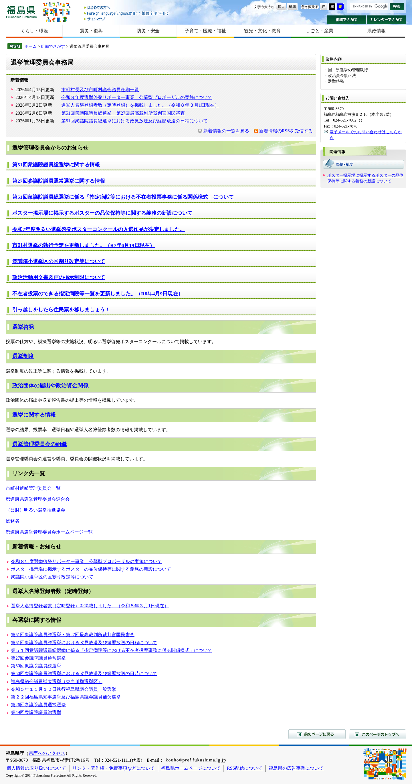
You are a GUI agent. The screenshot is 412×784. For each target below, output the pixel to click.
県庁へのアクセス (47, 753)
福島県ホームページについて (191, 768)
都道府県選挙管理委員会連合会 (38, 499)
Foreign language (127, 13)
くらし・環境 (34, 30)
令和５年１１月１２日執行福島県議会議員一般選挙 (63, 689)
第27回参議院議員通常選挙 (38, 658)
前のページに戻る (317, 734)
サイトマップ (127, 18)
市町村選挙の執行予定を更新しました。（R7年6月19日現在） (83, 245)
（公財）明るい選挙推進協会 (35, 510)
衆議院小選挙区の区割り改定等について (58, 261)
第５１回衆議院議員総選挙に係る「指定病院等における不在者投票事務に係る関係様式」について (111, 650)
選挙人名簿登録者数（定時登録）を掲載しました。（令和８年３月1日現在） (140, 105)
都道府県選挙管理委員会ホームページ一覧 (49, 532)
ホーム (31, 46)
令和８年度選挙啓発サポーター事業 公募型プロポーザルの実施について (136, 97)
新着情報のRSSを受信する (286, 130)
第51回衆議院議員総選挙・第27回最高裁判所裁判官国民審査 (123, 113)
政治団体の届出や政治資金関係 (50, 386)
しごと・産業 (319, 30)
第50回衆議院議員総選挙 (36, 665)
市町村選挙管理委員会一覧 (33, 488)
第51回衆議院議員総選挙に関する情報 (56, 165)
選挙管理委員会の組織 (39, 444)
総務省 (12, 521)
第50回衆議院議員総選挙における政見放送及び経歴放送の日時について (84, 673)
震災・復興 (91, 30)
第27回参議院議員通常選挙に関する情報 (58, 181)
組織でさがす (346, 19)
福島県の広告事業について (296, 768)
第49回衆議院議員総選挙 (36, 712)
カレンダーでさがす (386, 19)
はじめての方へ (127, 8)
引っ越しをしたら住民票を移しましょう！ (61, 310)
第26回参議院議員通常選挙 (38, 704)
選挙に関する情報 (34, 415)
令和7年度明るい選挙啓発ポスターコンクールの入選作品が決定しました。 (98, 229)
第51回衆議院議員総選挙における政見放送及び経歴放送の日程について (134, 120)
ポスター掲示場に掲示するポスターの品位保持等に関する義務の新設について (102, 213)
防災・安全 (148, 30)
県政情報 (376, 30)
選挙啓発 (23, 327)
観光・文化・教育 (262, 30)
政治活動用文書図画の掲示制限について (58, 277)
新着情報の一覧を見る (226, 130)
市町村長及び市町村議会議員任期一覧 (100, 89)
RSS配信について (244, 768)
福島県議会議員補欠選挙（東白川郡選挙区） (56, 681)
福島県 (21, 12)
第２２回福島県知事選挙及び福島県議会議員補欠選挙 (66, 697)
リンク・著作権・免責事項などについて (113, 768)
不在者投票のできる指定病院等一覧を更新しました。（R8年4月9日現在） (97, 294)
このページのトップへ (377, 734)
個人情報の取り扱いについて (36, 768)
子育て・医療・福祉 (205, 30)
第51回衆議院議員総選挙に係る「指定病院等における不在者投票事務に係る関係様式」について (123, 197)
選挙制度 (23, 356)
